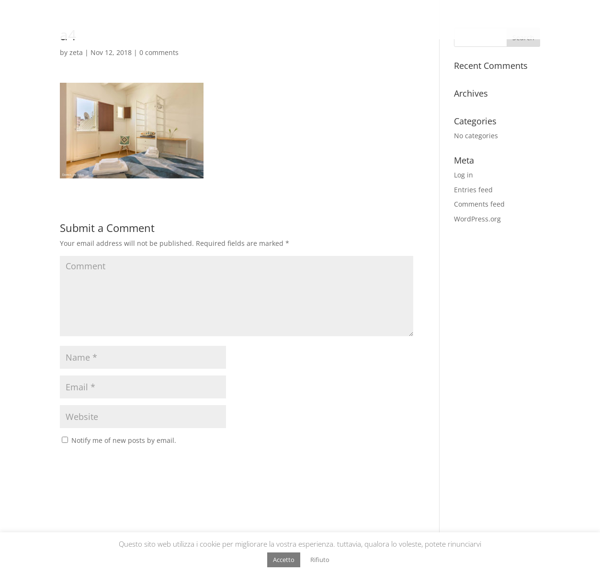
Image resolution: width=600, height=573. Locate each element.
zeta (76, 52)
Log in (463, 174)
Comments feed (479, 204)
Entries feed (473, 189)
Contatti (572, 20)
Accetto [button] (283, 559)
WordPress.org (477, 218)
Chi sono (404, 20)
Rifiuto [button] (319, 559)
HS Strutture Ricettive (512, 20)
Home (369, 20)
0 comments (159, 52)
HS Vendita (447, 20)
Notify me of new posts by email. (123, 440)
